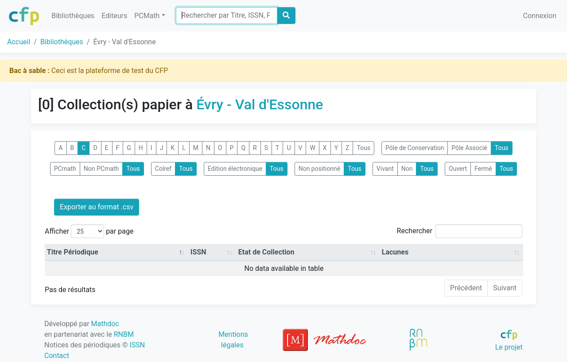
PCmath (65, 168)
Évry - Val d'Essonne (259, 104)
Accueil (18, 42)
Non (407, 168)
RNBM (124, 334)
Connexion (539, 16)
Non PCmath (101, 168)
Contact (56, 355)
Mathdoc (105, 324)
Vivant (385, 168)
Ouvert (458, 168)
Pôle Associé (469, 147)
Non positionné (320, 168)
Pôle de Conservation (414, 147)
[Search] (226, 15)
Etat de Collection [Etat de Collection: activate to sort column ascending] (266, 252)
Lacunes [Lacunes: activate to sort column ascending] (395, 252)
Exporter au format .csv (96, 207)
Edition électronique (235, 168)
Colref (163, 168)
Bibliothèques (72, 16)
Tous (363, 147)
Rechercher (459, 231)
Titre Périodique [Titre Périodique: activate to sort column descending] (72, 252)
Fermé (483, 168)
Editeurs (114, 16)
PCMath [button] (146, 16)
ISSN (137, 345)
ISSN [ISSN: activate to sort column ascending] (198, 252)
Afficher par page (89, 231)
